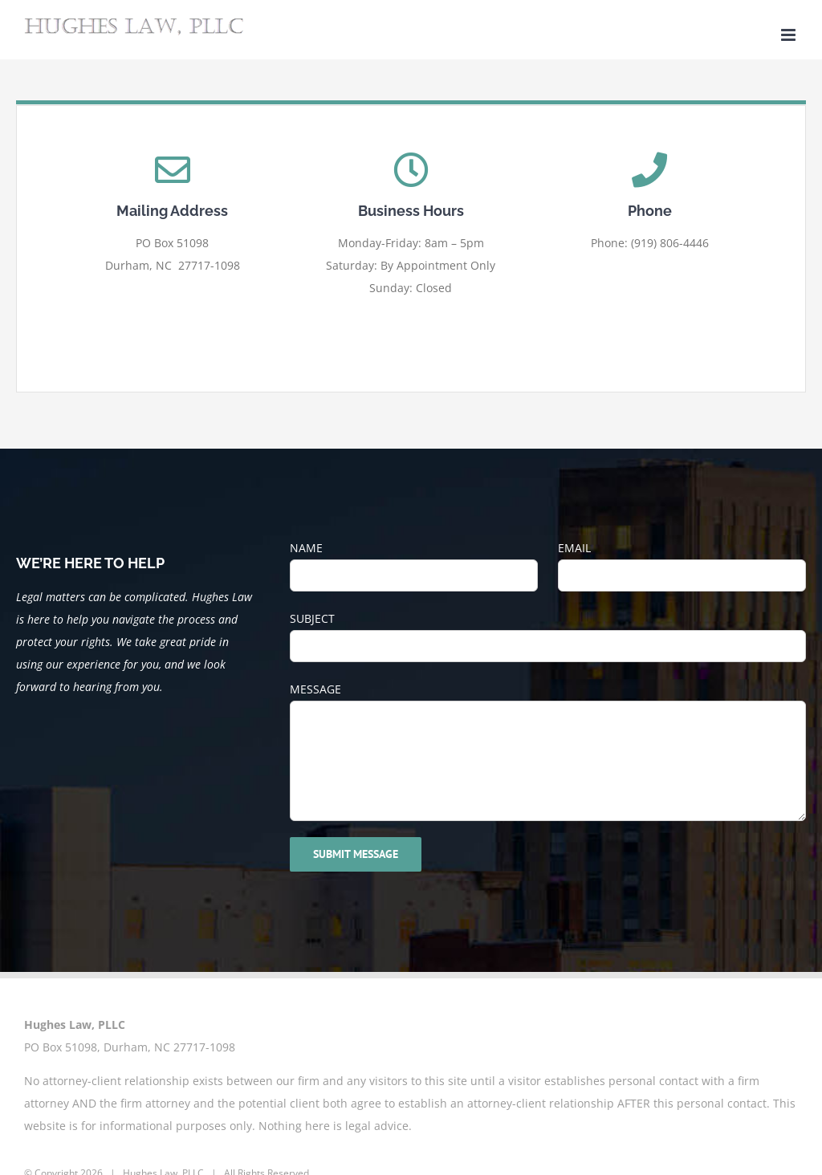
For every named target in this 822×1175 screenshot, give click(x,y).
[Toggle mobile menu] (789, 34)
